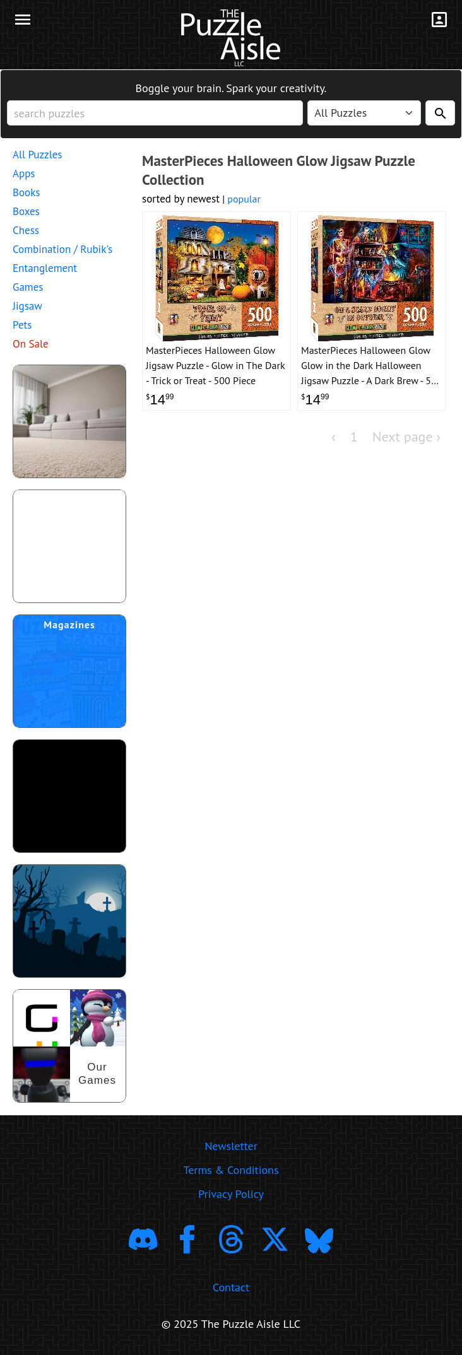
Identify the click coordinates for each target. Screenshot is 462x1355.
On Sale (31, 344)
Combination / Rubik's (62, 249)
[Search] (440, 113)
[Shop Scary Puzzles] (69, 921)
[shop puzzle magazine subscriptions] (69, 671)
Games (28, 287)
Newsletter (231, 1146)
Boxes (26, 211)
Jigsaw (27, 306)
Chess (26, 230)
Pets (22, 325)
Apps (24, 173)
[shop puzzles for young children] (69, 421)
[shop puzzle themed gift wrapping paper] (69, 546)
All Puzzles (37, 154)
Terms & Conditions (230, 1170)
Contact (231, 1287)
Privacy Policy (231, 1194)
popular (244, 198)
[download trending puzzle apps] (69, 796)
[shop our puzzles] (69, 1046)
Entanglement (45, 268)
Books (26, 192)
